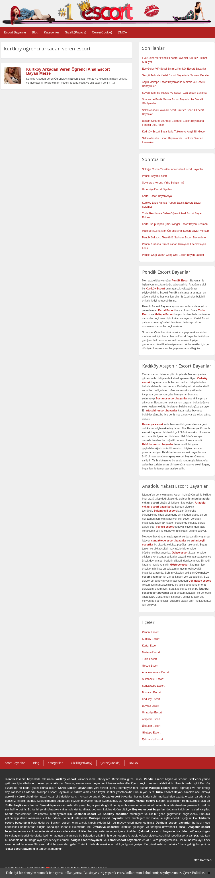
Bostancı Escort (151, 692)
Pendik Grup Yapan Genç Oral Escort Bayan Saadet (173, 254)
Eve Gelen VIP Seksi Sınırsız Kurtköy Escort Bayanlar (174, 68)
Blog (35, 32)
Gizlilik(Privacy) (75, 32)
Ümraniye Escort (152, 712)
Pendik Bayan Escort (154, 176)
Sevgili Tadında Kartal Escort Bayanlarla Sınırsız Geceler (176, 75)
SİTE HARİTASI (202, 860)
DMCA (122, 32)
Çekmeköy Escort (152, 739)
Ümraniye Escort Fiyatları (157, 189)
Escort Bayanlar (15, 32)
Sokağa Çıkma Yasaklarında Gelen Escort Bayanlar (172, 169)
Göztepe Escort (151, 732)
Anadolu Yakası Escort (155, 672)
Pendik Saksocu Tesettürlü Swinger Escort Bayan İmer (174, 237)
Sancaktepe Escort (153, 685)
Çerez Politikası (194, 873)
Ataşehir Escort (151, 719)
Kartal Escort (150, 645)
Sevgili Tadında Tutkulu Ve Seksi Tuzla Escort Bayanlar (174, 92)
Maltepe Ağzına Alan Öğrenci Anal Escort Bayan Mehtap (175, 230)
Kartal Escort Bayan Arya (157, 196)
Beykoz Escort (150, 705)
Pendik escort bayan (158, 779)
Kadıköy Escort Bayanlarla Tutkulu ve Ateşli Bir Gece (173, 131)
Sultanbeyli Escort (153, 679)
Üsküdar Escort (151, 725)
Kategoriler (51, 32)
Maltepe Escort (164, 314)
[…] (113, 82)
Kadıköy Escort (151, 699)
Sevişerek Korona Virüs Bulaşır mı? (163, 182)
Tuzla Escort (149, 659)
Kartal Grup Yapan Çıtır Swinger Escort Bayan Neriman (175, 224)
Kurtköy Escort (151, 638)
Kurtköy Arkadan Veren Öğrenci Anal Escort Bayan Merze (68, 71)
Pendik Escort (150, 632)
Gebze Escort (150, 665)
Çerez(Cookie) (102, 32)
